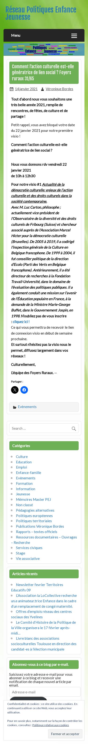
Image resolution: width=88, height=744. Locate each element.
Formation (24, 483)
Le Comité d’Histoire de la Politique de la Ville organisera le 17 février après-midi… (43, 627)
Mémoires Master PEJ (33, 499)
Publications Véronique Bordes (40, 526)
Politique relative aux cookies (50, 725)
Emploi (21, 467)
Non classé (24, 505)
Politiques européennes (34, 516)
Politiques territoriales (34, 521)
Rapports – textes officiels (36, 532)
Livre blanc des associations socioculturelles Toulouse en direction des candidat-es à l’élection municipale (44, 643)
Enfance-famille (28, 472)
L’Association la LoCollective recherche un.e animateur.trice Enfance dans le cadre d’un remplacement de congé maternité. (44, 600)
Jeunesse (23, 494)
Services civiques (29, 548)
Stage (20, 553)
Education (24, 462)
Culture (22, 456)
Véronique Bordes (59, 89)
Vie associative (28, 558)
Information (25, 489)
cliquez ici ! (21, 321)
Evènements (27, 407)
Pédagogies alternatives (35, 510)
